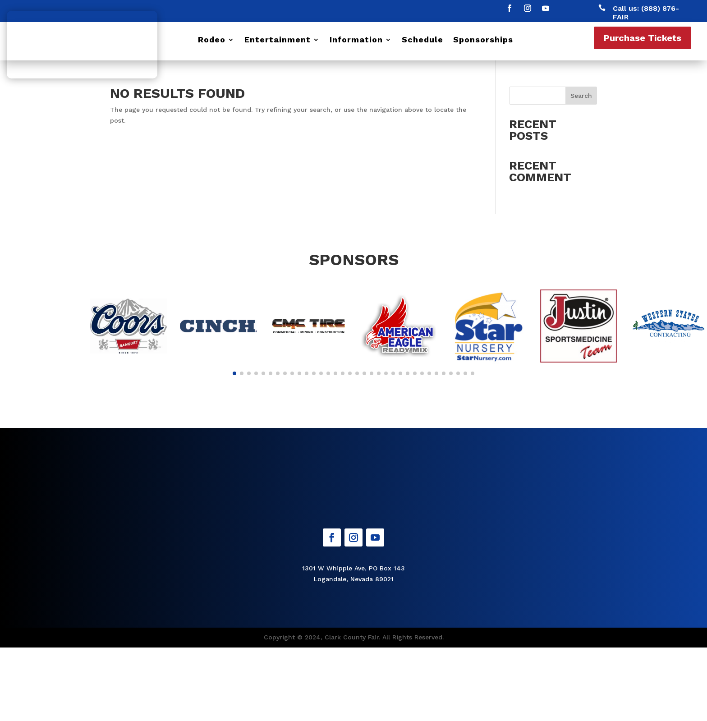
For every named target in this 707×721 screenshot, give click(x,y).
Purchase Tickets (642, 37)
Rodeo (211, 40)
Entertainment (277, 40)
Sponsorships (483, 40)
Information (356, 40)
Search (581, 95)
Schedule (422, 40)
